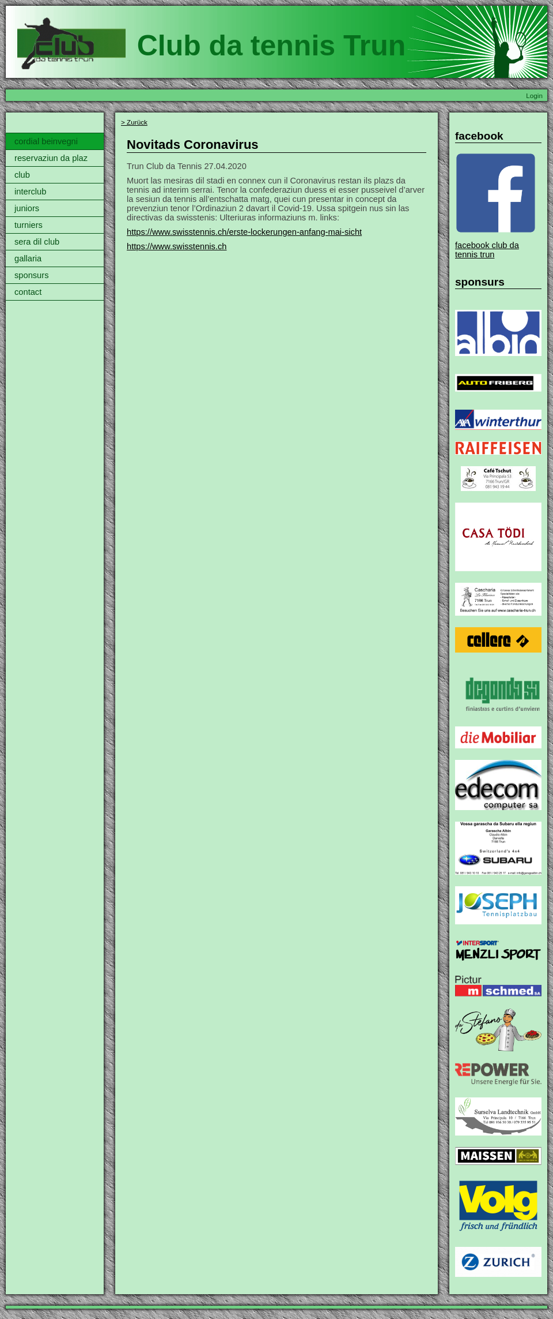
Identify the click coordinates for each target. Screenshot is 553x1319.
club (22, 174)
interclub (30, 191)
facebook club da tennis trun (487, 250)
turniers (28, 225)
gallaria (27, 258)
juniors (26, 208)
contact (27, 292)
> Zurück (134, 122)
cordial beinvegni (46, 141)
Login (534, 95)
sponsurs (31, 275)
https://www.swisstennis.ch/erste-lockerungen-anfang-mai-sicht (244, 232)
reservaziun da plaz (51, 158)
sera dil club (36, 241)
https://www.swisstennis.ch (177, 246)
